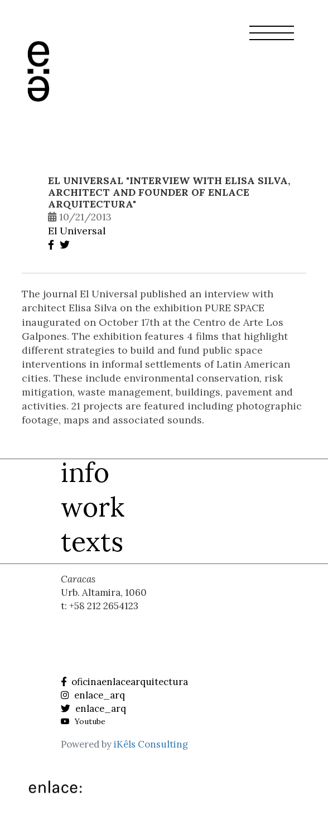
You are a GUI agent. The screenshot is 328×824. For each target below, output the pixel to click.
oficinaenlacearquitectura (124, 682)
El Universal (76, 230)
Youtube (83, 721)
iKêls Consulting (151, 744)
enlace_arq (93, 695)
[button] (271, 39)
